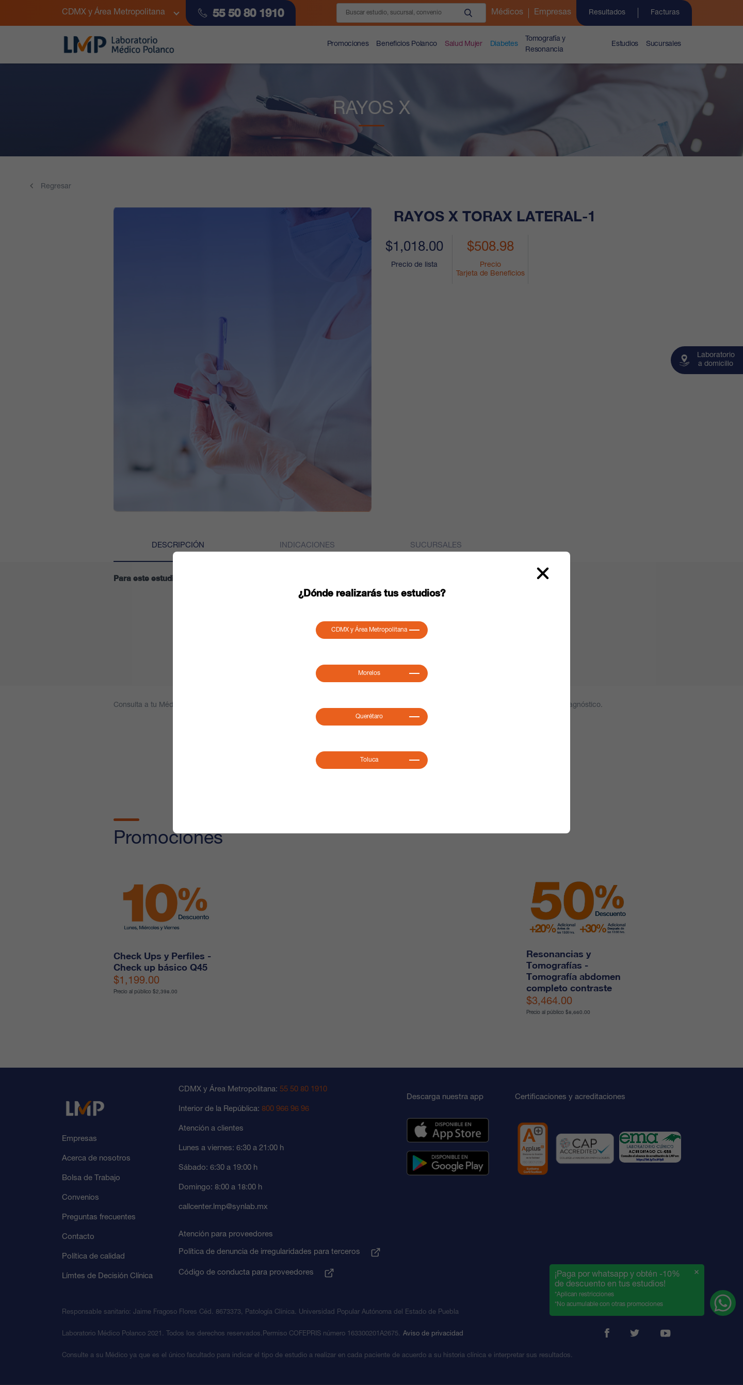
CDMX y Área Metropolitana (369, 630)
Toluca (369, 760)
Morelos (369, 673)
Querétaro (369, 717)
